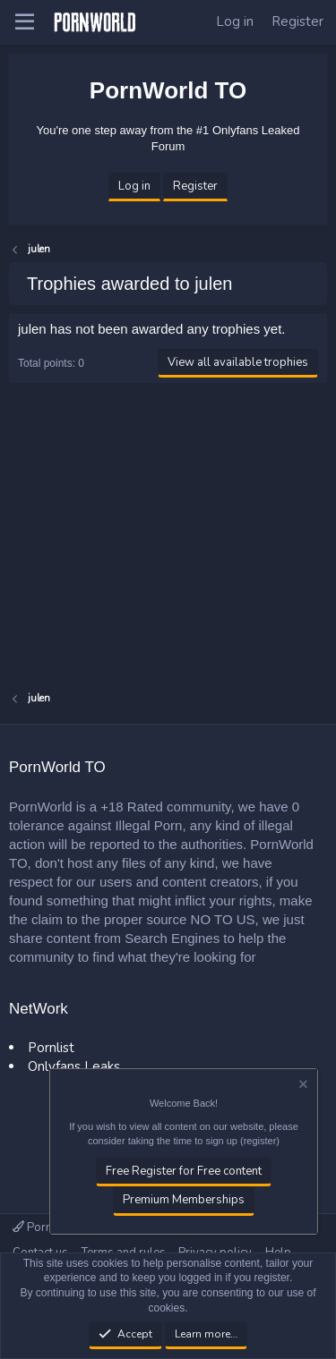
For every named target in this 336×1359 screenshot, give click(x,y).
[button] (25, 22)
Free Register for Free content (184, 1172)
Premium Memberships (184, 1201)
